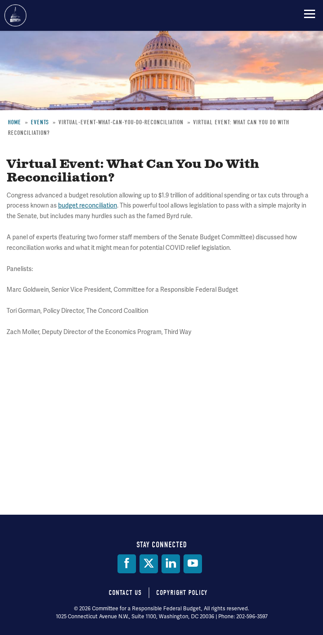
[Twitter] (148, 563)
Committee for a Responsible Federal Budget (15, 15)
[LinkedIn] (171, 563)
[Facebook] (126, 563)
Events (40, 122)
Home (14, 122)
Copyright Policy (182, 593)
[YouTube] (193, 563)
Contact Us (125, 593)
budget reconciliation (87, 205)
